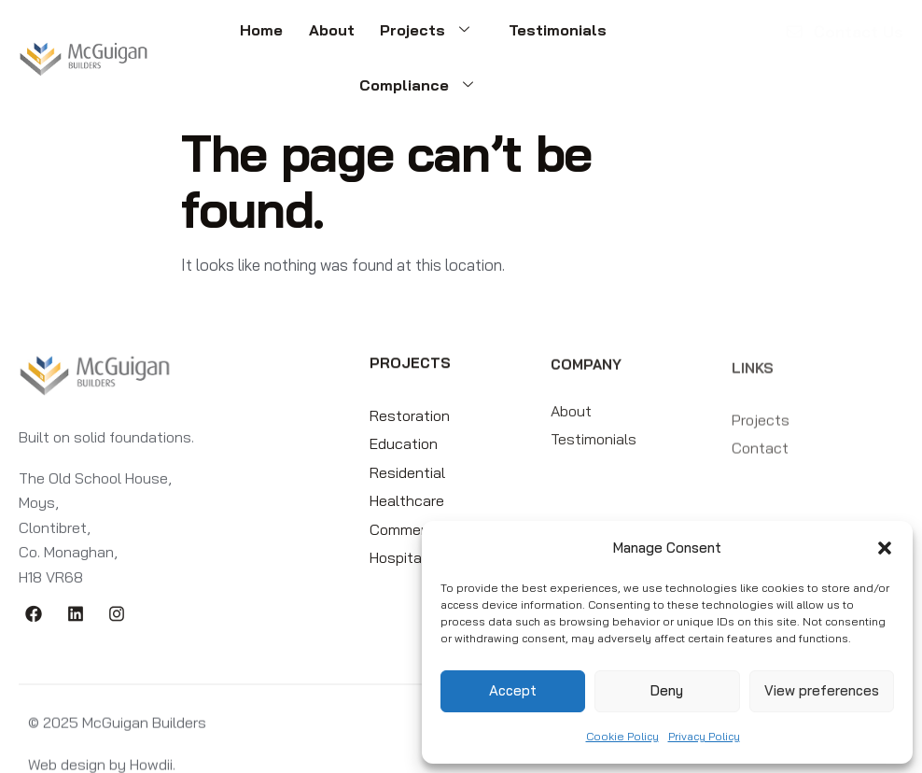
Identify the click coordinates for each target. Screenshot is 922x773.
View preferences (821, 690)
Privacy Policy (704, 736)
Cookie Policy (622, 736)
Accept (513, 690)
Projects (359, 35)
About (265, 35)
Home (202, 35)
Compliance (610, 35)
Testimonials (478, 35)
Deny (666, 690)
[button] (884, 548)
